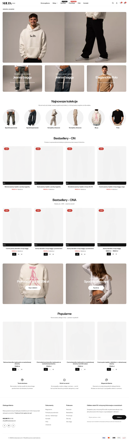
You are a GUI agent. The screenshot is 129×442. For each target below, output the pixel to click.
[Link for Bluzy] (96, 117)
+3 (21, 369)
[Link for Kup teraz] (96, 288)
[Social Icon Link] (4, 425)
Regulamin (48, 409)
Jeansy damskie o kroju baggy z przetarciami (48, 248)
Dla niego (69, 421)
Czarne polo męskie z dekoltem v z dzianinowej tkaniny (111, 363)
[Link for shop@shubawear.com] (9, 420)
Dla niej (68, 418)
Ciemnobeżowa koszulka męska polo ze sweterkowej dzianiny (49, 363)
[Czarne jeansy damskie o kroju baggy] (17, 227)
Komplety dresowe (54, 128)
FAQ (79, 3)
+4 (53, 254)
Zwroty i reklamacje (51, 415)
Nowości (63, 3)
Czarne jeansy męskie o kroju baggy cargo (112, 187)
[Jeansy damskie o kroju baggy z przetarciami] (48, 227)
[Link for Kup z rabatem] (33, 288)
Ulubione (48, 425)
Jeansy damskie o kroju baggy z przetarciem (80, 248)
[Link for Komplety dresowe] (53, 117)
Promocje (72, 3)
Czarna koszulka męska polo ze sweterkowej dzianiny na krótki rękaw (80, 363)
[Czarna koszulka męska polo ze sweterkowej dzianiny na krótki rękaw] (80, 341)
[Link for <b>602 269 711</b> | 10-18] (8, 418)
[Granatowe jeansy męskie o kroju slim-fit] (80, 165)
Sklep (54, 3)
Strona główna (45, 3)
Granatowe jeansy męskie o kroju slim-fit (80, 187)
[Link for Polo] (118, 117)
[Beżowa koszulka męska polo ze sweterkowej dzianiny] (17, 341)
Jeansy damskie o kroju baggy (112, 248)
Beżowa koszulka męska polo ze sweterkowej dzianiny (17, 363)
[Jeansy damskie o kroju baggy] (111, 227)
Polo (117, 128)
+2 (21, 254)
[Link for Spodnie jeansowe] (11, 117)
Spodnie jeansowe (11, 128)
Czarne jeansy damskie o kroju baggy (17, 248)
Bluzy (96, 128)
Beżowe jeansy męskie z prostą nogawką (17, 187)
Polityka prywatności (51, 412)
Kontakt (85, 3)
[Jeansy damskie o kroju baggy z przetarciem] (80, 227)
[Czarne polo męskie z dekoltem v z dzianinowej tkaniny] (111, 341)
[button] (120, 3)
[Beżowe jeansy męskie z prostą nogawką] (17, 165)
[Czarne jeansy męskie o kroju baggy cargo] (111, 165)
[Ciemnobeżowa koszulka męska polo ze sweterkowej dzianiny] (48, 341)
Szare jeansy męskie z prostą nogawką (48, 187)
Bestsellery (69, 412)
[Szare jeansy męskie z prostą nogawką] (48, 165)
